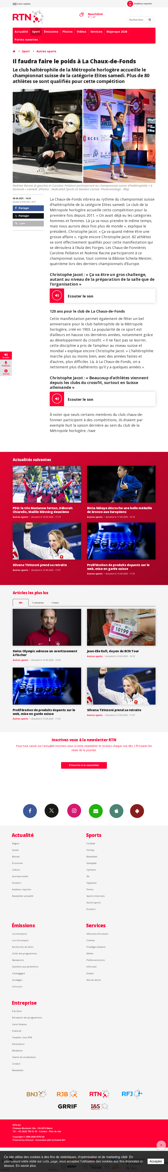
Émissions (51, 31)
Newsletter (18, 1070)
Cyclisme (91, 869)
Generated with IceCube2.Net (50, 1140)
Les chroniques (20, 940)
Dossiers (16, 882)
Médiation (17, 1050)
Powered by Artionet (23, 1140)
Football (90, 843)
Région (15, 843)
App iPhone (116, 811)
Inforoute (91, 966)
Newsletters (96, 811)
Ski (87, 876)
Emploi (90, 973)
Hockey (90, 850)
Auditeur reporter (21, 889)
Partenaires (18, 1044)
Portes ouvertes (26, 39)
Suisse (15, 850)
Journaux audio (20, 876)
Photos (67, 31)
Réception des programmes (27, 1017)
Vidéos (81, 31)
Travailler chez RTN (22, 1037)
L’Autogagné (18, 973)
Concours (17, 986)
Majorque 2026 (117, 31)
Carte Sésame (19, 1024)
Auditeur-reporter (139, 4)
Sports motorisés (95, 896)
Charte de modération (24, 1057)
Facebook (30, 811)
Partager (22, 208)
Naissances (18, 960)
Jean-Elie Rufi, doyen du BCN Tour (113, 651)
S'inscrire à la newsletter (84, 765)
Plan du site (55, 1131)
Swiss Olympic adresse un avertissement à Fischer (45, 653)
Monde (16, 856)
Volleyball (91, 863)
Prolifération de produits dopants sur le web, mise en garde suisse (118, 567)
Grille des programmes (24, 953)
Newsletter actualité (22, 896)
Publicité (16, 1031)
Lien (20, 223)
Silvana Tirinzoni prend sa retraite (40, 565)
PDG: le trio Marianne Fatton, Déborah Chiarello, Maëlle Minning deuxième (43, 510)
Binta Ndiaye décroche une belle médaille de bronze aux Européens (119, 510)
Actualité (21, 31)
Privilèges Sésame (96, 947)
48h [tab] (20, 602)
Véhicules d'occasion (97, 933)
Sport (36, 31)
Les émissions (19, 933)
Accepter (156, 1161)
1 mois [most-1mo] (55, 602)
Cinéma (90, 940)
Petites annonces (95, 960)
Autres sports (46, 51)
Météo (89, 953)
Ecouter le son (71, 296)
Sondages (17, 980)
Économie (17, 863)
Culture (16, 869)
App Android (137, 811)
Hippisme (91, 882)
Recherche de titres (22, 947)
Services (96, 31)
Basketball (91, 856)
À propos (17, 1011)
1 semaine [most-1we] (38, 602)
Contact (16, 1063)
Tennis (89, 889)
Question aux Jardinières (25, 966)
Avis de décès (93, 980)
